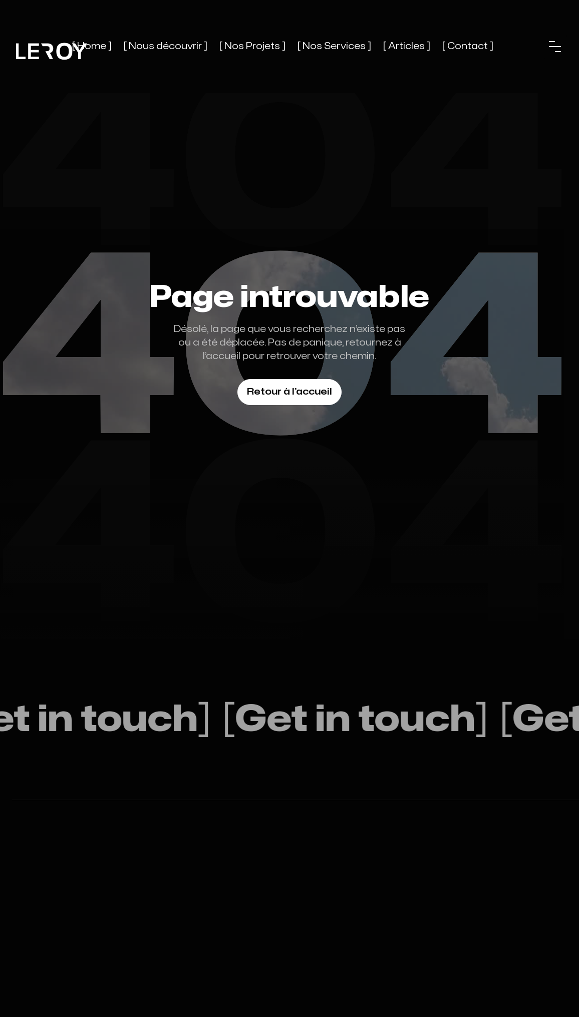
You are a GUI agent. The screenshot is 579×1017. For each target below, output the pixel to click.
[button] (555, 47)
